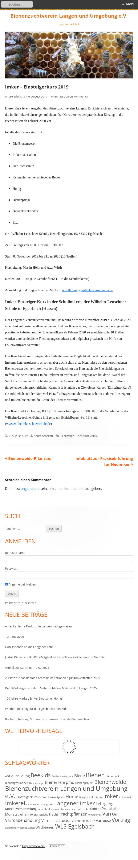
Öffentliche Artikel (87, 436)
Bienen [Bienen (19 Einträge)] (95, 775)
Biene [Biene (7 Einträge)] (79, 775)
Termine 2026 (14, 637)
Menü (130, 4)
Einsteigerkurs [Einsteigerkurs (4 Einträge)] (27, 797)
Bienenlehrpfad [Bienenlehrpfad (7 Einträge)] (59, 782)
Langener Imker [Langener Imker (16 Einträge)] (74, 803)
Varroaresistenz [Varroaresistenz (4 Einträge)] (83, 820)
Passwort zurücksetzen (20, 603)
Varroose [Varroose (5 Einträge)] (103, 820)
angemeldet (30, 488)
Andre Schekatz (15, 96)
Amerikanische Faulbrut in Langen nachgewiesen (38, 626)
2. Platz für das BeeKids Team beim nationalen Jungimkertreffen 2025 (52, 678)
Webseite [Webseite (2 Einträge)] (22, 827)
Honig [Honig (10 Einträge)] (71, 796)
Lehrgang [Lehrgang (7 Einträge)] (104, 804)
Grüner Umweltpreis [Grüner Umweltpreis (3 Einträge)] (51, 797)
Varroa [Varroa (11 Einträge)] (110, 813)
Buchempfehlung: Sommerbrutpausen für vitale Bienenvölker (47, 719)
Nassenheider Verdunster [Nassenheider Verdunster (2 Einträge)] (51, 809)
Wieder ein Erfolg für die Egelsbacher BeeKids (36, 709)
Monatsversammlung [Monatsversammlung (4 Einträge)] (21, 809)
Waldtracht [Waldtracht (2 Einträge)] (10, 827)
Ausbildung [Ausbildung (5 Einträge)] (20, 775)
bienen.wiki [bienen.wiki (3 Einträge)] (113, 776)
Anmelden (56, 846)
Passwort (11, 568)
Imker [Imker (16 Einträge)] (110, 796)
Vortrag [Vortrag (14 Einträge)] (121, 819)
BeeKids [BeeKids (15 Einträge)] (41, 775)
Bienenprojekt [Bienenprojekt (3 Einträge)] (84, 783)
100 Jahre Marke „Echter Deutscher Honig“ (34, 698)
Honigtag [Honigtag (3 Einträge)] (96, 797)
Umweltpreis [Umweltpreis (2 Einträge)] (95, 814)
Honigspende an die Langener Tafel (29, 647)
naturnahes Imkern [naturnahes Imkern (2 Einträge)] (75, 809)
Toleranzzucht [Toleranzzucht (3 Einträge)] (39, 814)
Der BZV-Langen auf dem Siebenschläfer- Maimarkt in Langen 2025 (51, 688)
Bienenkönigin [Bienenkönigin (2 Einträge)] (36, 783)
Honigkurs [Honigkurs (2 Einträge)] (84, 797)
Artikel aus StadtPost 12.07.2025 (27, 668)
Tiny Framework (33, 846)
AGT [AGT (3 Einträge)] (7, 776)
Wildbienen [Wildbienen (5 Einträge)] (45, 827)
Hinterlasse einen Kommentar (70, 96)
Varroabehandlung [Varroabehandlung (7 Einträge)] (23, 820)
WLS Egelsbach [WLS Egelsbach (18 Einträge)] (75, 826)
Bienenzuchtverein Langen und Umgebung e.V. (69, 16)
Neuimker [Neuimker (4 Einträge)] (93, 809)
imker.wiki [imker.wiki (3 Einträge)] (125, 797)
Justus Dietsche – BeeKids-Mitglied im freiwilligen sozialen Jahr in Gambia (55, 657)
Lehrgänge (67, 436)
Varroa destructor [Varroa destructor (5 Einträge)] (56, 820)
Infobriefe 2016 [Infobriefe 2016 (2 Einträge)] (34, 804)
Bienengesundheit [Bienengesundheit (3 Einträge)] (16, 783)
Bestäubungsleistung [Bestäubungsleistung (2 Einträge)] (62, 776)
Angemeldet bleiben (20, 584)
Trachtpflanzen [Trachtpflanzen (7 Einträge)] (73, 814)
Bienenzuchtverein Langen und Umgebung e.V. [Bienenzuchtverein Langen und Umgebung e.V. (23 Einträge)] (66, 792)
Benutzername (15, 553)
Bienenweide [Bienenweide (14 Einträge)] (110, 781)
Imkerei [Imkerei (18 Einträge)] (15, 803)
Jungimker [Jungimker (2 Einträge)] (48, 804)
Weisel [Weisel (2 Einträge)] (31, 827)
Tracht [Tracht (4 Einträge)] (53, 814)
